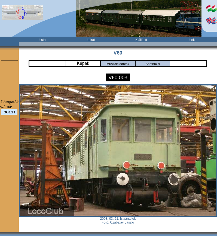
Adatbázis (153, 64)
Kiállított (141, 40)
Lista (42, 40)
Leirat (91, 40)
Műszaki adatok (117, 64)
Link (192, 40)
